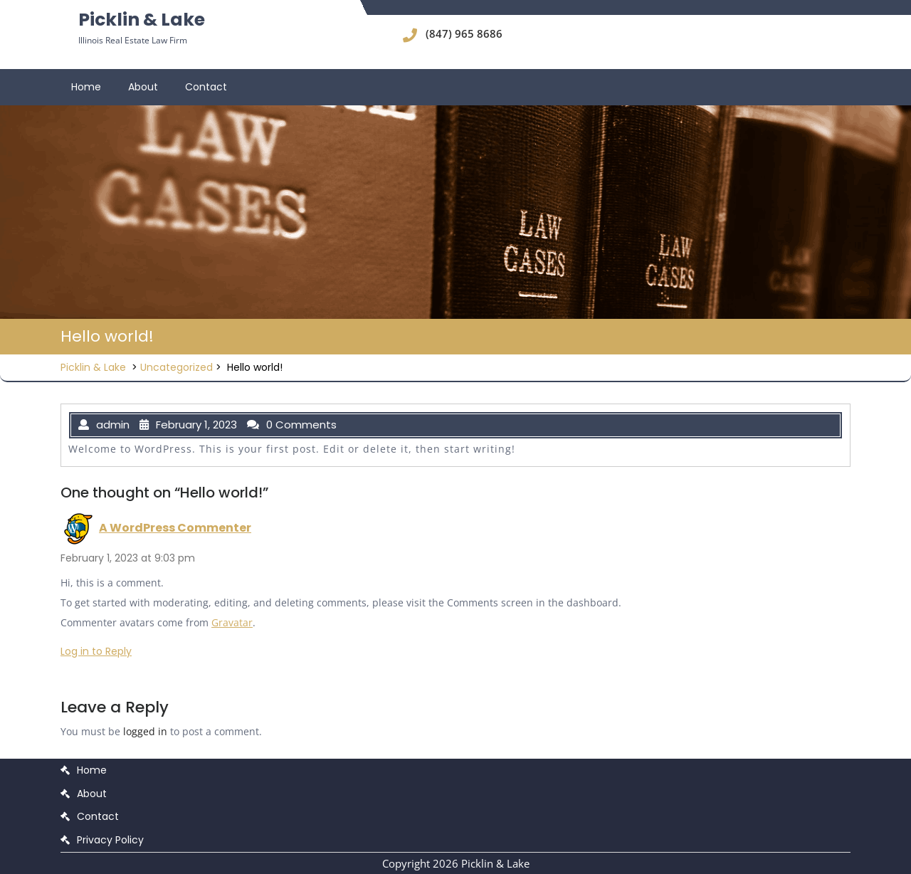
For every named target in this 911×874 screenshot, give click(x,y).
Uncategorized (176, 367)
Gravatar (232, 622)
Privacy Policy (110, 840)
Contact (206, 87)
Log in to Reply (96, 651)
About (143, 87)
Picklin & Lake (141, 19)
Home (86, 87)
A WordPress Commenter (175, 528)
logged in (145, 731)
